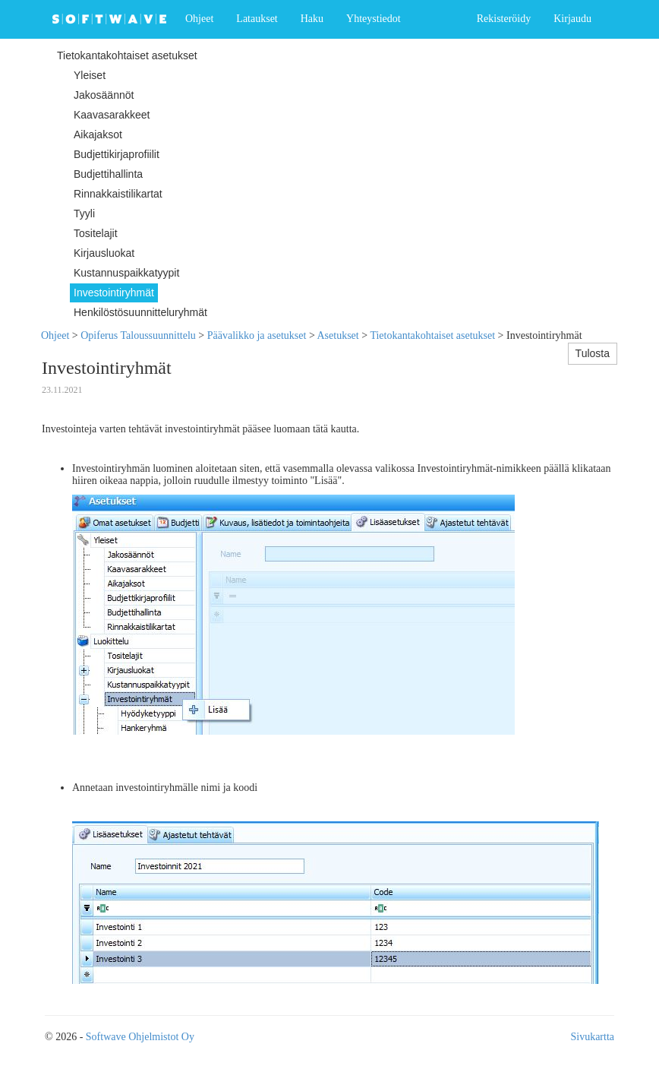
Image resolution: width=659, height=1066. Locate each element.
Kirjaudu (572, 18)
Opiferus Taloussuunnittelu (138, 335)
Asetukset (338, 335)
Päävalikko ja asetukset (257, 335)
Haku (312, 18)
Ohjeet (199, 18)
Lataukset (256, 18)
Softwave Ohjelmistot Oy (140, 1036)
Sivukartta (592, 1036)
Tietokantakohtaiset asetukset (432, 335)
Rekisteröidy (504, 18)
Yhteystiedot (373, 18)
